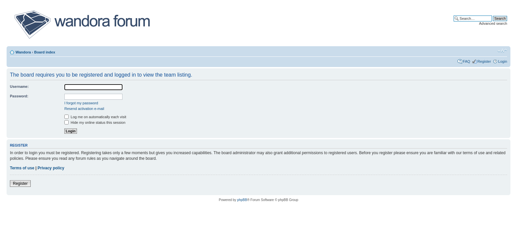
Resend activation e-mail (84, 109)
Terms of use (22, 168)
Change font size (502, 51)
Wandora (23, 52)
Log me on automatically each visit (95, 117)
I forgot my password (81, 103)
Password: (19, 96)
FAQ (466, 61)
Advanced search (493, 23)
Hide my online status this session (94, 122)
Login (502, 61)
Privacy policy (51, 168)
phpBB (242, 200)
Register (484, 61)
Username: (19, 86)
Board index (44, 52)
